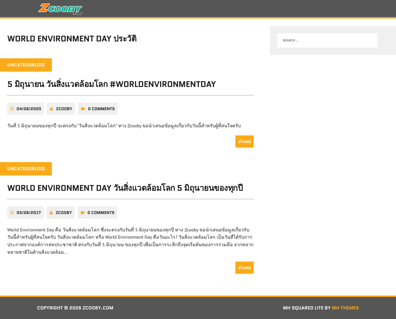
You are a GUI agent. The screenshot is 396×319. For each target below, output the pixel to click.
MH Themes (345, 307)
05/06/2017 (29, 212)
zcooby (64, 109)
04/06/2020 (29, 109)
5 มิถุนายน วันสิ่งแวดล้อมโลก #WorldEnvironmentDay (111, 84)
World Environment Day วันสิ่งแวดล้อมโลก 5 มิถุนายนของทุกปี (125, 188)
